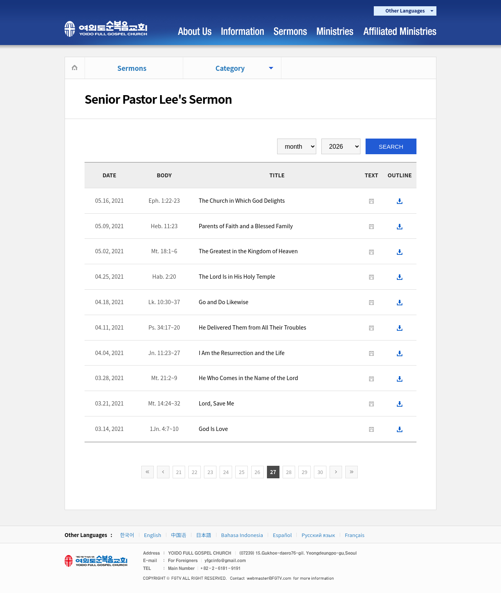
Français (354, 535)
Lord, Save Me (216, 403)
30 (320, 472)
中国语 (178, 535)
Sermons (131, 68)
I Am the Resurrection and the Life (242, 353)
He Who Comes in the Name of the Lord (248, 378)
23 (210, 472)
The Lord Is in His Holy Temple (237, 276)
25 (241, 472)
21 (179, 472)
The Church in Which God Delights (242, 200)
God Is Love (213, 429)
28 (289, 472)
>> (351, 472)
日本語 (203, 535)
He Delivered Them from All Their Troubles (252, 327)
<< (147, 472)
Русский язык (318, 535)
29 (304, 472)
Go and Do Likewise (224, 302)
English (152, 535)
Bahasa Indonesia (242, 535)
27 (273, 472)
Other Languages (405, 10)
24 (226, 472)
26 (257, 472)
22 (194, 472)
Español (282, 535)
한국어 (127, 535)
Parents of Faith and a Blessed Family (246, 226)
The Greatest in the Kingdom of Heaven (248, 251)
